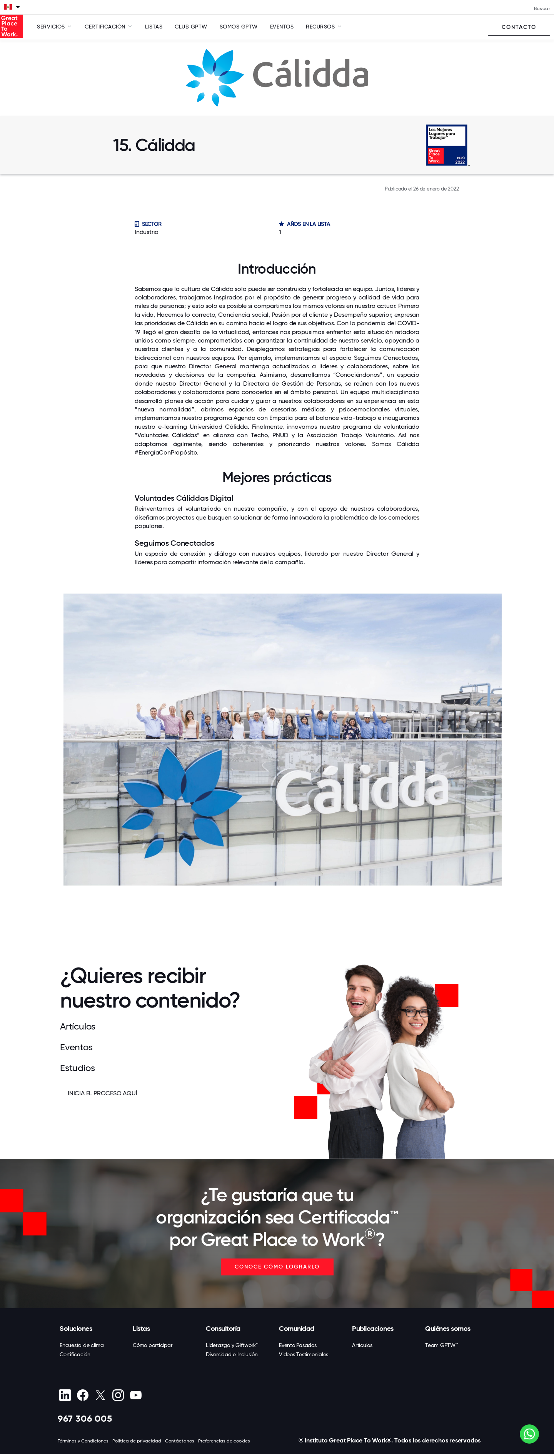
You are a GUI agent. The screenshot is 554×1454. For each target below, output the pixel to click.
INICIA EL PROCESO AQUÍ (102, 1093)
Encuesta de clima (82, 1345)
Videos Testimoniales (303, 1354)
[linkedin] (65, 1395)
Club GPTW (191, 26)
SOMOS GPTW (239, 26)
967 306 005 (85, 1418)
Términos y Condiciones (83, 1441)
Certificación (75, 1354)
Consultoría (223, 1328)
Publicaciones (373, 1328)
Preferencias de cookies (224, 1441)
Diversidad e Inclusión (232, 1354)
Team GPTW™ (441, 1345)
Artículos (362, 1345)
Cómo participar (152, 1345)
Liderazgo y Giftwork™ (232, 1345)
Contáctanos (179, 1441)
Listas (153, 26)
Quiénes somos (448, 1328)
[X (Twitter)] (100, 1395)
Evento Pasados (298, 1345)
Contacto (519, 27)
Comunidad (296, 1328)
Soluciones (76, 1328)
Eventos (282, 26)
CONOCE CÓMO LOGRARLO (277, 1266)
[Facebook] (82, 1395)
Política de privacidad (136, 1441)
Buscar (542, 8)
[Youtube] (135, 1395)
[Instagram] (118, 1395)
